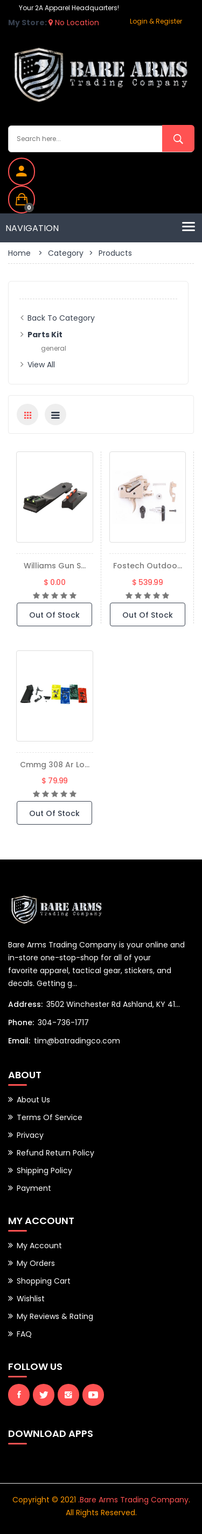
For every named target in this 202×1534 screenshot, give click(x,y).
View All (41, 364)
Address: (25, 1004)
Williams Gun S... (55, 565)
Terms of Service (49, 1117)
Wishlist (31, 1298)
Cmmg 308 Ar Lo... (54, 764)
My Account (39, 1245)
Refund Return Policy (55, 1152)
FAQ (24, 1334)
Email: (19, 1040)
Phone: (21, 1022)
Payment (34, 1188)
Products (115, 253)
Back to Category (61, 318)
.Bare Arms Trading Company (133, 1499)
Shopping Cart (44, 1281)
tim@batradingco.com (77, 1040)
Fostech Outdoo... (147, 565)
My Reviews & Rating (55, 1316)
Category (65, 253)
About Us (33, 1099)
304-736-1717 (63, 1022)
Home (19, 253)
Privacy (30, 1135)
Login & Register (156, 21)
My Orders (36, 1263)
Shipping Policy (44, 1170)
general (53, 348)
